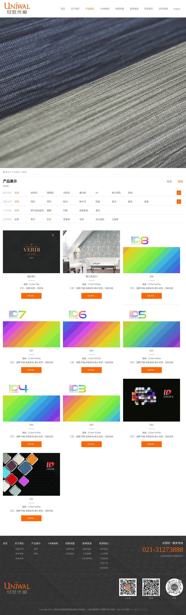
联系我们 (148, 9)
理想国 (50, 193)
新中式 (82, 201)
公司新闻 (87, 554)
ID (97, 193)
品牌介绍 (19, 549)
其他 (130, 193)
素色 (130, 201)
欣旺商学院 (87, 558)
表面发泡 (83, 210)
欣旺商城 (163, 9)
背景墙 (66, 219)
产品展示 (89, 9)
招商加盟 (119, 9)
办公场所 (100, 219)
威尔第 (82, 193)
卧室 (49, 219)
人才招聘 (104, 554)
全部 (17, 193)
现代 (33, 201)
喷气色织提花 (37, 210)
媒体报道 (87, 549)
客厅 (33, 219)
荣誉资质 (19, 554)
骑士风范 (116, 193)
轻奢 (146, 201)
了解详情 (30, 296)
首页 (63, 9)
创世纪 (34, 193)
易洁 (98, 210)
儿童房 (115, 219)
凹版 (65, 210)
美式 (114, 201)
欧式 (65, 201)
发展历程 (19, 558)
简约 (49, 201)
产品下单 (104, 563)
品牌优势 (70, 549)
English (177, 9)
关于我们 (75, 9)
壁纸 (25, 172)
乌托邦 (66, 193)
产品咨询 (104, 558)
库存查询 (104, 568)
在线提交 (70, 554)
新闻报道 (134, 9)
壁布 (169, 181)
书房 (81, 219)
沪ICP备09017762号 (138, 609)
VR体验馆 (105, 9)
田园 (98, 201)
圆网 (49, 210)
